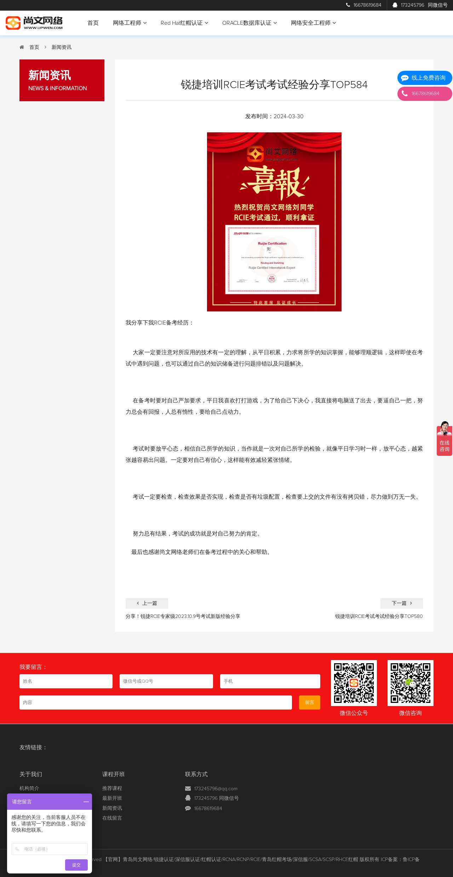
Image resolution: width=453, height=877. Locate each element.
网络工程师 (130, 23)
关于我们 (30, 774)
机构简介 (29, 788)
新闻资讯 (61, 47)
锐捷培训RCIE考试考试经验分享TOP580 (379, 616)
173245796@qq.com (215, 788)
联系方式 (196, 774)
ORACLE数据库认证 (249, 23)
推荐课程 (112, 788)
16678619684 (364, 5)
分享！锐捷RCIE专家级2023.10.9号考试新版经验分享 (183, 616)
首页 (93, 23)
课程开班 (113, 774)
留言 (309, 702)
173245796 (420, 5)
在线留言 (112, 818)
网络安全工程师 (313, 23)
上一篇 (147, 603)
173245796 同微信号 (216, 798)
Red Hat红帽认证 (184, 23)
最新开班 (112, 798)
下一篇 (402, 603)
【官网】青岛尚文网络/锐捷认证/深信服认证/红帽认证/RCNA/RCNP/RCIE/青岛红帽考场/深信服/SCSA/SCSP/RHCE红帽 (230, 859)
